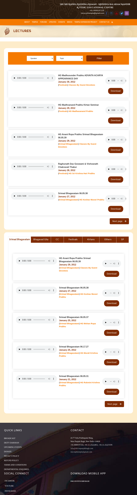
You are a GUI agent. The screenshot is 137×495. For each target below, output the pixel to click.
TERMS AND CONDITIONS (15, 465)
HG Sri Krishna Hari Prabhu (82, 173)
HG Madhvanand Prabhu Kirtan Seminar (78, 105)
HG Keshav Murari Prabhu (91, 200)
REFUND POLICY (11, 460)
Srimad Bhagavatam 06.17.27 (74, 347)
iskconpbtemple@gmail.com (92, 13)
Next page (117, 221)
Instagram (10, 491)
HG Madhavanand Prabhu (81, 111)
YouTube (9, 486)
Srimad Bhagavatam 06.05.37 (74, 317)
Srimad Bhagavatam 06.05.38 (73, 193)
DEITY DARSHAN (11, 443)
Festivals (63, 85)
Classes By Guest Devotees (82, 85)
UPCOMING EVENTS (13, 447)
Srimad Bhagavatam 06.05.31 (74, 376)
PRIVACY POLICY (11, 456)
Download (116, 90)
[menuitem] (27, 22)
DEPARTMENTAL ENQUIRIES (16, 469)
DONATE (8, 452)
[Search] (112, 22)
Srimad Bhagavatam (68, 144)
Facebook (10, 481)
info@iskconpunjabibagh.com (82, 448)
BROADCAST (9, 438)
